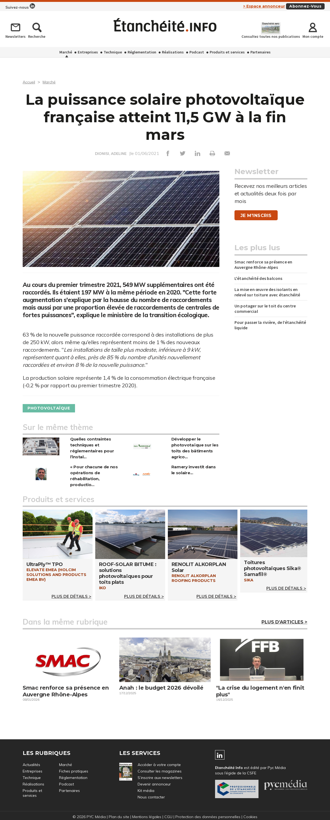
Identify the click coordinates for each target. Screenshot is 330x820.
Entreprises (88, 52)
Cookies (251, 816)
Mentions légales (146, 816)
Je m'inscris (256, 215)
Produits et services (227, 52)
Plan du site (118, 816)
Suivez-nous (20, 6)
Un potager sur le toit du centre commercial (265, 308)
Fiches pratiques (73, 771)
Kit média (146, 790)
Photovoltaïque (51, 408)
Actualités (31, 764)
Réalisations (173, 52)
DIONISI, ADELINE (111, 153)
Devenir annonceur (154, 784)
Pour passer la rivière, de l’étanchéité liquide (270, 325)
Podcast (196, 52)
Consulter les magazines (160, 771)
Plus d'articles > (284, 622)
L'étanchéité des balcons (258, 278)
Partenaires (260, 52)
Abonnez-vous (305, 6)
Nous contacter (151, 797)
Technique (113, 52)
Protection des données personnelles (208, 816)
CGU (168, 816)
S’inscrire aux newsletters (160, 777)
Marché (65, 52)
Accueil (29, 81)
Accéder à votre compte (159, 764)
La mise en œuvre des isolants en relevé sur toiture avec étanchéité (267, 292)
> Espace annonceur (264, 6)
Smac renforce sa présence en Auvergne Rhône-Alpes (263, 264)
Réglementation (142, 52)
